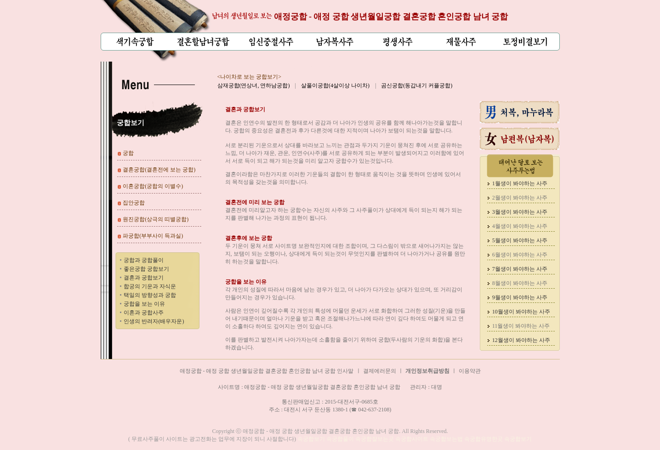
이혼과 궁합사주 (144, 312)
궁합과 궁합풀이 (144, 260)
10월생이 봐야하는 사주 (521, 311)
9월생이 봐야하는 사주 (519, 297)
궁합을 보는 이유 (144, 304)
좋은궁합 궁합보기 (146, 269)
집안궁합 (134, 202)
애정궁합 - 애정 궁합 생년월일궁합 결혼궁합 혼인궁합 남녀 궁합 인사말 (267, 371)
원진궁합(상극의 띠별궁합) (155, 219)
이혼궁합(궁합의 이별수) (153, 186)
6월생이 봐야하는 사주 (519, 254)
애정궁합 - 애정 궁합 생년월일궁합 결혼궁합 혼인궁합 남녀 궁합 (391, 16)
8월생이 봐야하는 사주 (519, 283)
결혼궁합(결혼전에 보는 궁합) (159, 169)
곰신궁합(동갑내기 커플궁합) (416, 85)
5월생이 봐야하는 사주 (519, 240)
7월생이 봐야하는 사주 (519, 269)
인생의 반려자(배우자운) (154, 321)
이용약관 (470, 371)
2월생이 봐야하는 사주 (519, 197)
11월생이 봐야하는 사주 (521, 326)
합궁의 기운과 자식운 (150, 286)
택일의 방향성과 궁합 (150, 295)
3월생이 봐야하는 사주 (519, 212)
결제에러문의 (379, 371)
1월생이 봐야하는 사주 (519, 183)
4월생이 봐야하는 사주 (519, 226)
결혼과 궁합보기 (144, 277)
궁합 (128, 153)
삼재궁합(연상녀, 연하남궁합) (253, 85)
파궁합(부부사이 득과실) (153, 236)
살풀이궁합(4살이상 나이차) (335, 85)
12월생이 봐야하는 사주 (521, 340)
